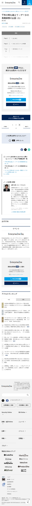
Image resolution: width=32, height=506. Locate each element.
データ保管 (11, 26)
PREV (5, 126)
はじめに (15, 38)
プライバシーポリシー (12, 491)
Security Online (7, 413)
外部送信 (9, 493)
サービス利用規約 (11, 489)
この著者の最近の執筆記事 (18, 212)
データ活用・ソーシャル (19, 26)
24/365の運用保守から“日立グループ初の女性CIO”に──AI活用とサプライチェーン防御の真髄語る (17, 305)
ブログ (5, 446)
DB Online (23, 412)
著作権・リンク (10, 479)
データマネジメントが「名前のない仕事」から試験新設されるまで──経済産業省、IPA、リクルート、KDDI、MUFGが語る (17, 319)
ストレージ (4, 26)
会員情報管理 (10, 481)
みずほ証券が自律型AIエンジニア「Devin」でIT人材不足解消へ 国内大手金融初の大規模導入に (17, 312)
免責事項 (9, 484)
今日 (9, 299)
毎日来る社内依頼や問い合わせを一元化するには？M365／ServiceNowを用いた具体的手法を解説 (17, 360)
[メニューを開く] (2, 2)
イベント (22, 431)
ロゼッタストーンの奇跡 (19, 43)
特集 (4, 438)
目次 (22, 33)
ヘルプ (8, 477)
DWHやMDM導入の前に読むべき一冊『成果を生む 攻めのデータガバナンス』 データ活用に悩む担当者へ (17, 332)
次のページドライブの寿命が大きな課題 (16, 117)
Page (6, 38)
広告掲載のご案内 (23, 405)
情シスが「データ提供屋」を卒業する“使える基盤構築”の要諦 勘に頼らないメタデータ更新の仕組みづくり (17, 339)
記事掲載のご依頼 (8, 405)
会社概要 (9, 486)
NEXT (27, 126)
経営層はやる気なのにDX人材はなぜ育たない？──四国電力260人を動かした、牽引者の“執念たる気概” (17, 346)
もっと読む (6, 174)
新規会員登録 (15, 100)
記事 (4, 431)
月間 (23, 299)
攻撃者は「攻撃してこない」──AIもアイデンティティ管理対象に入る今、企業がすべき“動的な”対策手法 (17, 367)
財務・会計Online (7, 423)
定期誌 (22, 438)
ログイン (16, 104)
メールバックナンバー (16, 95)
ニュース (22, 422)
